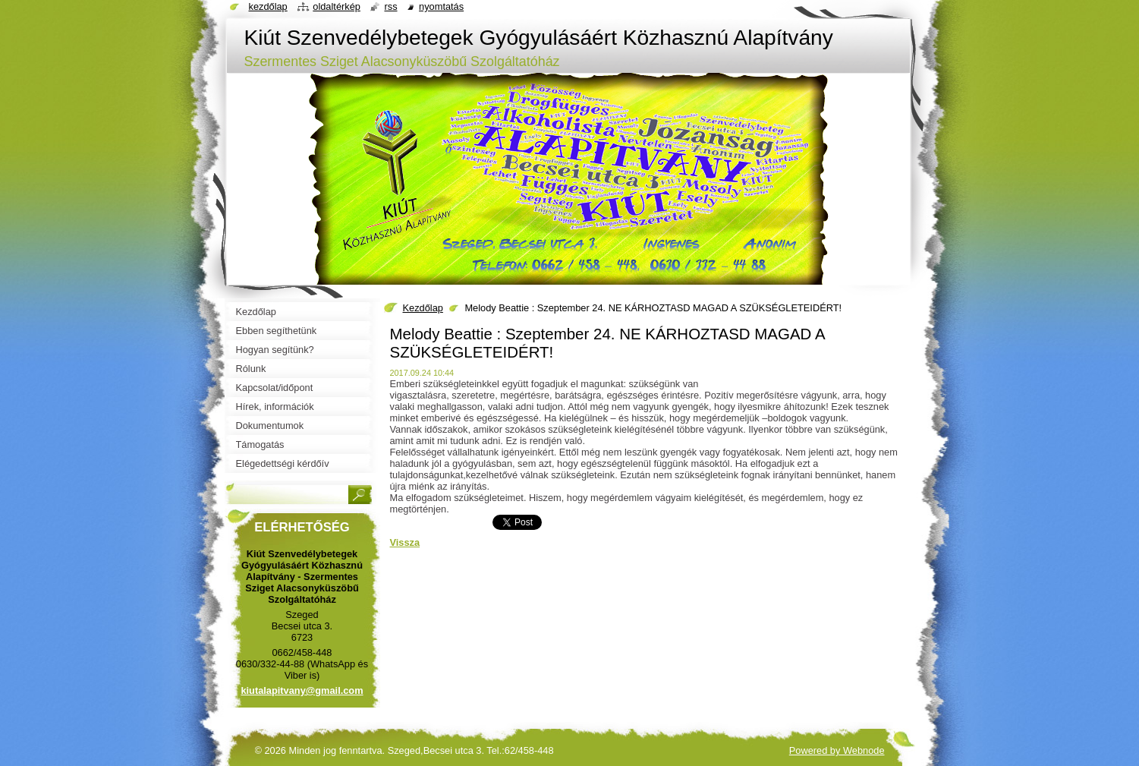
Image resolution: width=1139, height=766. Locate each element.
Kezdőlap (423, 308)
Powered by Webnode (837, 750)
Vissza (405, 542)
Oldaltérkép (336, 6)
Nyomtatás (441, 6)
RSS (390, 6)
